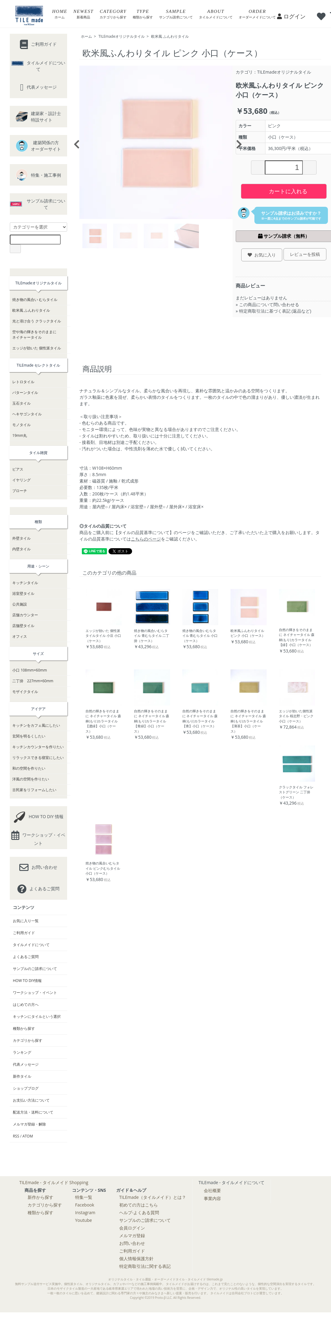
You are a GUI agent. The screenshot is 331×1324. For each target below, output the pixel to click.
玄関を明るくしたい (28, 736)
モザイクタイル (25, 691)
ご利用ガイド (24, 932)
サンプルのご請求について (35, 968)
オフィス (19, 636)
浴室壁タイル (23, 593)
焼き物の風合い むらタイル (34, 299)
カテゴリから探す (27, 1040)
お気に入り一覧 (26, 920)
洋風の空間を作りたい (30, 779)
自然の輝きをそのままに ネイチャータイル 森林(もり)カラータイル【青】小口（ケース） (200, 719)
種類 (38, 521)
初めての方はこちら (138, 1205)
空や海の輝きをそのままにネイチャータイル (34, 334)
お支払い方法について (31, 1100)
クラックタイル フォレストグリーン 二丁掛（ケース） (296, 792)
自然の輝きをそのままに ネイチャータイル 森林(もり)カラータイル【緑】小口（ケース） (296, 637)
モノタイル (21, 424)
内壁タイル (21, 549)
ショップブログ (26, 1088)
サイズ (38, 653)
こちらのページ (146, 539)
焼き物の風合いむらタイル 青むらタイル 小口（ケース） (200, 635)
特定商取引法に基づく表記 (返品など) (275, 311)
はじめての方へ (26, 1004)
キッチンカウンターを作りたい (38, 746)
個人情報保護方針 (136, 1258)
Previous (75, 142)
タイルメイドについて (31, 944)
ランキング (22, 1052)
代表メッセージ (26, 1064)
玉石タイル (21, 403)
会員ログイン (132, 1228)
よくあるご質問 (26, 956)
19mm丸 (19, 435)
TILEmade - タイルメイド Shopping (53, 1182)
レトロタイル (23, 381)
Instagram (85, 1212)
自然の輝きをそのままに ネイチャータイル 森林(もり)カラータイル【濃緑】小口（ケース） (103, 721)
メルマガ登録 (132, 1235)
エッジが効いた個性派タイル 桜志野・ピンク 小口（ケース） (296, 716)
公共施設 (19, 604)
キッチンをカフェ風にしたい (36, 725)
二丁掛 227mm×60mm (32, 680)
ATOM (27, 1136)
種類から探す (24, 1028)
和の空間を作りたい (28, 768)
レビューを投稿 (305, 254)
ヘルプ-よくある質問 (139, 1212)
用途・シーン (38, 566)
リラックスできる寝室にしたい (38, 757)
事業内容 (212, 1198)
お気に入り (262, 254)
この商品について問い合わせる (269, 304)
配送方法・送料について (33, 1112)
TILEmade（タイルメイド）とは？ (152, 1197)
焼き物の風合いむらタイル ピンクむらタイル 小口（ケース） (103, 868)
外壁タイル (21, 538)
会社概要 (212, 1190)
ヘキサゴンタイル (27, 414)
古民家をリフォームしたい (34, 789)
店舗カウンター (25, 615)
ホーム (86, 36)
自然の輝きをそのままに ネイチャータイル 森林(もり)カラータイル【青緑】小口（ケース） (151, 721)
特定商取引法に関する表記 (145, 1266)
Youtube (83, 1220)
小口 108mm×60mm (29, 670)
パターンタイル (25, 392)
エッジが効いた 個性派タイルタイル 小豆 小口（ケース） (103, 635)
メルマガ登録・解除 (29, 1124)
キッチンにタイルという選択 (37, 1016)
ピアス (17, 469)
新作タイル (22, 1076)
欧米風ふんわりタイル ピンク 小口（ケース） (247, 633)
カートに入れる (283, 190)
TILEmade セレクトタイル (38, 365)
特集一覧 (83, 1197)
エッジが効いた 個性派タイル (36, 348)
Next (237, 142)
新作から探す (40, 1197)
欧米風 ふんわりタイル (170, 36)
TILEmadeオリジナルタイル (121, 36)
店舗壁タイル (23, 625)
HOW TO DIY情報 (27, 980)
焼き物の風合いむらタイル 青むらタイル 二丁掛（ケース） (151, 635)
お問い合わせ (132, 1243)
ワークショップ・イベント (35, 992)
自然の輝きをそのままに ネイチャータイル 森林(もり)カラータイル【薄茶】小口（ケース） (248, 721)
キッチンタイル (25, 582)
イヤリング (21, 480)
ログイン (291, 16)
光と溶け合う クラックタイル (36, 321)
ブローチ (19, 490)
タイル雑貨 (38, 452)
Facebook (84, 1205)
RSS (16, 1136)
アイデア (38, 708)
